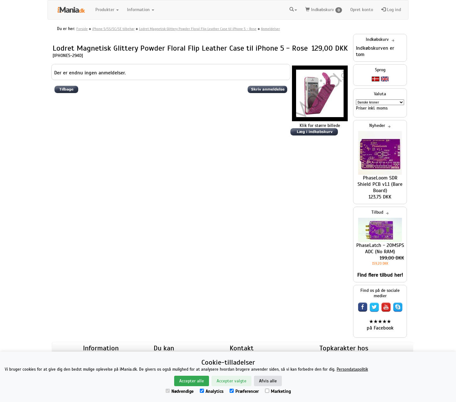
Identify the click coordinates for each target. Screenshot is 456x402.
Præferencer (244, 391)
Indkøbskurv (323, 10)
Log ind (391, 9)
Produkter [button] (107, 9)
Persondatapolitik (352, 369)
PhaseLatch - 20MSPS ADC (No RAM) (380, 248)
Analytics (211, 391)
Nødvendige (179, 391)
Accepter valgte (231, 381)
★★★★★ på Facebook (380, 324)
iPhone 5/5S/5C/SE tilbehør (113, 29)
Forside (82, 29)
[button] (293, 8)
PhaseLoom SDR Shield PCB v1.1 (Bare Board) (380, 184)
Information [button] (140, 9)
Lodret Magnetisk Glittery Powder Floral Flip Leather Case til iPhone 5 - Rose (197, 29)
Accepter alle (191, 381)
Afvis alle (268, 381)
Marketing (278, 391)
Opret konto (361, 9)
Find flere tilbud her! (380, 275)
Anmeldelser (270, 29)
